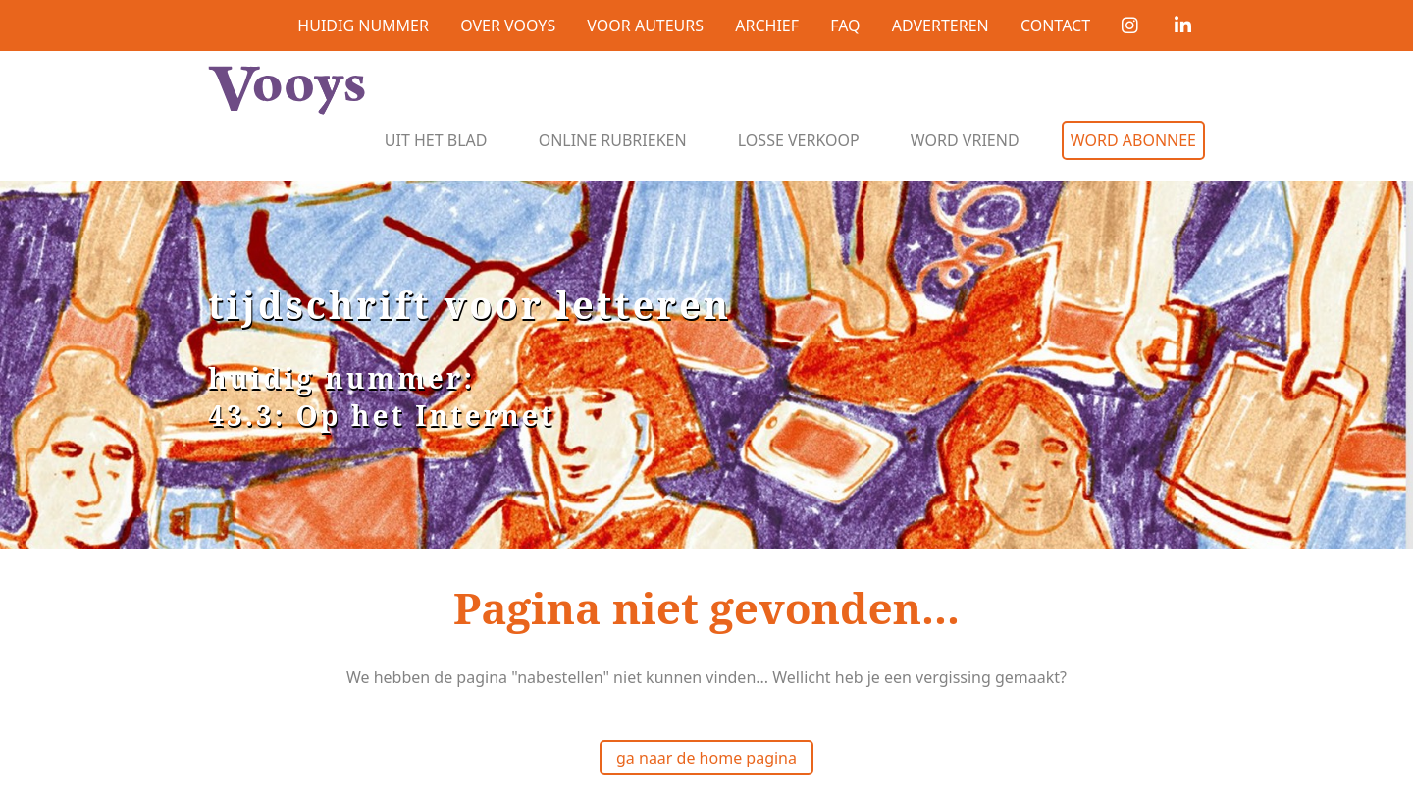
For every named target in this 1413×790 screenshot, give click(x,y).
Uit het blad (436, 140)
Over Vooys (507, 25)
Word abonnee (1133, 140)
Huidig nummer (363, 25)
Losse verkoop (799, 140)
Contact (1055, 25)
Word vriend (965, 140)
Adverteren (940, 25)
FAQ (845, 25)
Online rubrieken (613, 140)
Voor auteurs (645, 25)
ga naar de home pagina (706, 757)
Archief (767, 25)
